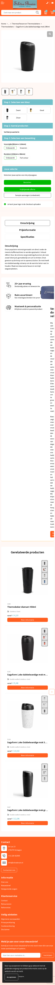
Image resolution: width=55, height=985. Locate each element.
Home (3, 24)
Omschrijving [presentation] (27, 223)
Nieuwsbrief (6, 885)
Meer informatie (27, 620)
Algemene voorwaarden (10, 919)
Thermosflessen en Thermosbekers (26, 24)
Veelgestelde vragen (9, 889)
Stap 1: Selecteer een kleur (17, 102)
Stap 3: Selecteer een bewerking (19, 138)
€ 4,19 (12, 615)
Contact (4, 900)
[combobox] (17, 12)
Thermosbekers (7, 26)
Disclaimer (5, 929)
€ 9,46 (12, 683)
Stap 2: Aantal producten (16, 125)
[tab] (27, 223)
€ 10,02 (13, 750)
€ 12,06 (13, 818)
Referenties (6, 907)
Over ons (4, 882)
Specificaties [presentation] (27, 236)
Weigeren (21, 976)
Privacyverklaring (8, 922)
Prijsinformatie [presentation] (27, 229)
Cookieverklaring (8, 926)
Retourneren (6, 904)
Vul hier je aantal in (11, 132)
